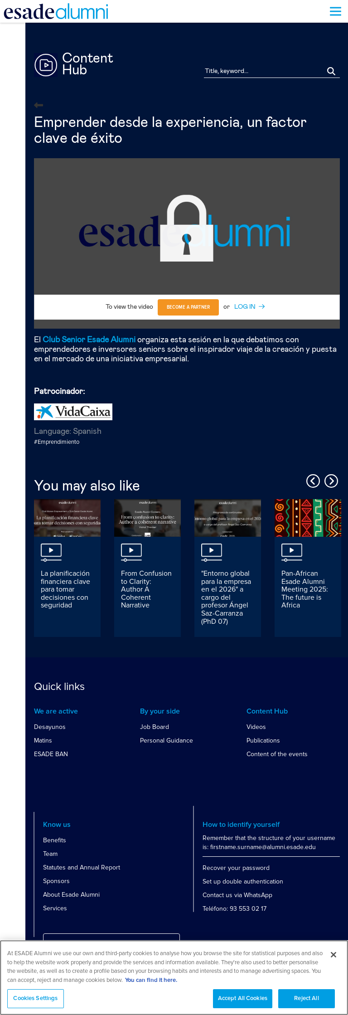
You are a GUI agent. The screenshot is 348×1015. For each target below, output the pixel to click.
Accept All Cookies (242, 998)
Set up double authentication (243, 881)
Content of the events (277, 754)
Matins (43, 740)
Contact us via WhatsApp (237, 895)
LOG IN (245, 307)
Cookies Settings (35, 998)
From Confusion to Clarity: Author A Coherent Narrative (146, 589)
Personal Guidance (166, 740)
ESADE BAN (51, 754)
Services (55, 908)
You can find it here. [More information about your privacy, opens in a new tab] (151, 980)
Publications (263, 740)
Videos (256, 727)
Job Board (154, 727)
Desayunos (50, 727)
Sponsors (56, 881)
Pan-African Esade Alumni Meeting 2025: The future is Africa (304, 589)
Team (50, 854)
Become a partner (188, 307)
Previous (311, 479)
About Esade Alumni (71, 894)
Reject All (306, 998)
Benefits (54, 840)
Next (329, 479)
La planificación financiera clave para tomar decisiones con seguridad (65, 589)
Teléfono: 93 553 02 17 (234, 909)
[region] (174, 977)
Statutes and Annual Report (81, 867)
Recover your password (236, 868)
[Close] (333, 955)
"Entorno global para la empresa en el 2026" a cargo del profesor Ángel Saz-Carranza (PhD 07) (226, 597)
